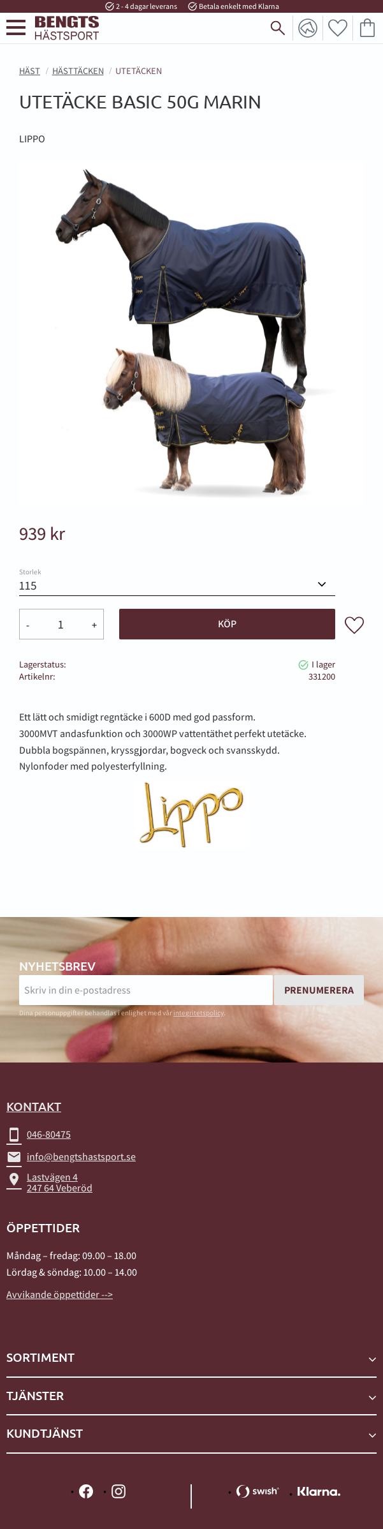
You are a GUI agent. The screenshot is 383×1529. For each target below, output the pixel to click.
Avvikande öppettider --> (59, 1294)
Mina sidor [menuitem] (307, 28)
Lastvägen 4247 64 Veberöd (49, 1183)
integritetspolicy (198, 1012)
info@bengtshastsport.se (71, 1157)
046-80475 (38, 1134)
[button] (15, 28)
